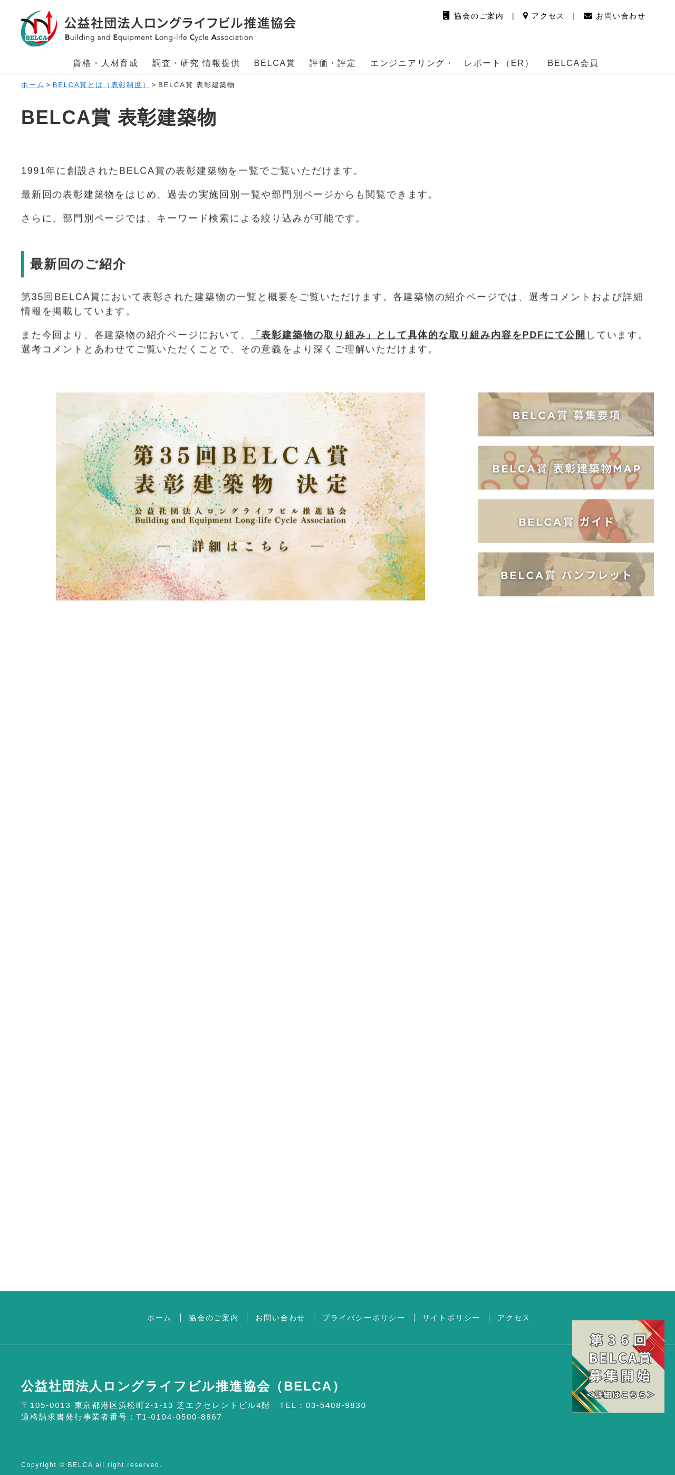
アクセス (544, 16)
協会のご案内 (473, 16)
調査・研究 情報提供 (196, 63)
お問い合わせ (615, 16)
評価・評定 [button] (333, 63)
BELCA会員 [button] (573, 63)
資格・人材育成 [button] (106, 63)
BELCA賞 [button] (275, 63)
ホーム (32, 85)
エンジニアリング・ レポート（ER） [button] (452, 63)
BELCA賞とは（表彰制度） (101, 85)
